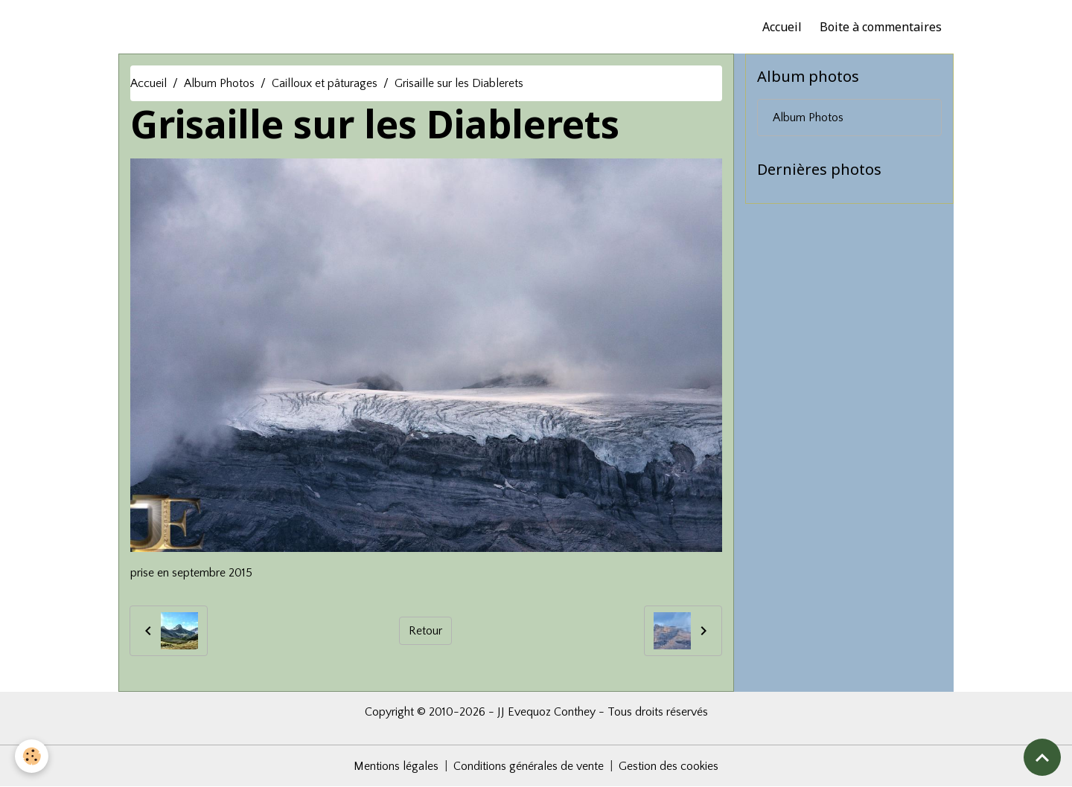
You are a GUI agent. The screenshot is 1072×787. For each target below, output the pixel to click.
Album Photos (219, 83)
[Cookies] (31, 756)
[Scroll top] (1042, 757)
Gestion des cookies (668, 766)
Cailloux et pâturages (324, 83)
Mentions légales (396, 766)
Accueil (782, 27)
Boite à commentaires (881, 27)
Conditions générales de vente (528, 766)
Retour (425, 630)
